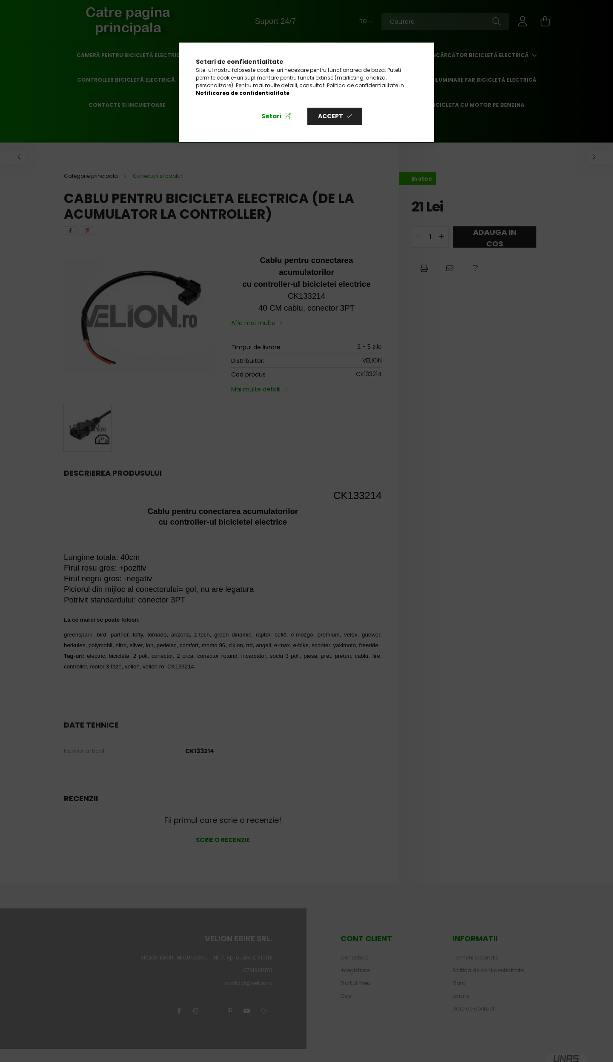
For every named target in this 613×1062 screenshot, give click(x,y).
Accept (330, 116)
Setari (271, 116)
